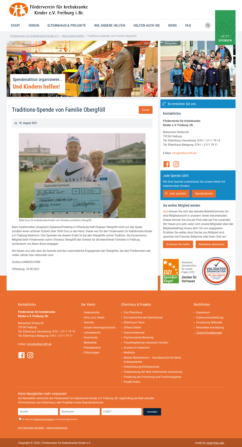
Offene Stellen (132, 328)
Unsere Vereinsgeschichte (99, 328)
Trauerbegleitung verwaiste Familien (146, 343)
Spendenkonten (204, 193)
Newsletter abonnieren (212, 244)
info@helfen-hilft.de (184, 153)
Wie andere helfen (109, 25)
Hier (165, 211)
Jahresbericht (92, 333)
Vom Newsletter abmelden (31, 428)
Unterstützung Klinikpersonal (141, 367)
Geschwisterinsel (134, 333)
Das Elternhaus (133, 312)
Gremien (89, 322)
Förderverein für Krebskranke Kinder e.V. (34, 36)
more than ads (215, 443)
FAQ (188, 25)
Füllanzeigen (91, 353)
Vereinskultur (92, 312)
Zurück (145, 110)
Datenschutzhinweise (56, 428)
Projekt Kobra (132, 382)
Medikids (129, 353)
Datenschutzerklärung (209, 317)
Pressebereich (92, 348)
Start (15, 25)
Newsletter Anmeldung (210, 328)
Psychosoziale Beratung (138, 338)
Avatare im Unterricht (137, 348)
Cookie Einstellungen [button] (209, 333)
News (172, 25)
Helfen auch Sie (146, 25)
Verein (33, 25)
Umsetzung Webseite (209, 322)
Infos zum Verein (94, 317)
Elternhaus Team (134, 322)
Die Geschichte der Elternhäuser (143, 317)
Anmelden (152, 412)
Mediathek (90, 343)
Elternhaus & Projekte (67, 25)
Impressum (203, 312)
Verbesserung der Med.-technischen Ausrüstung (153, 372)
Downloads (91, 338)
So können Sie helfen (178, 244)
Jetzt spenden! (177, 193)
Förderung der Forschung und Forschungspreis (152, 377)
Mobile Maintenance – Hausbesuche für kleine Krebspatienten (152, 360)
